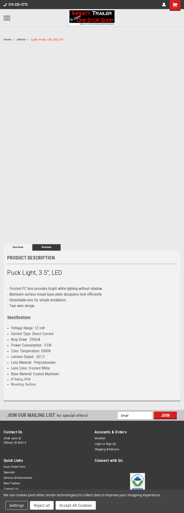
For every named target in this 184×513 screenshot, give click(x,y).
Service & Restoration (18, 478)
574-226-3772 (16, 4)
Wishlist (100, 438)
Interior (21, 39)
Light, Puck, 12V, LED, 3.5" (47, 39)
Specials (9, 472)
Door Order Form (14, 467)
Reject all (42, 505)
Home (8, 39)
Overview (17, 247)
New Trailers (12, 483)
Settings (16, 505)
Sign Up (111, 444)
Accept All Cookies (75, 505)
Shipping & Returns (107, 449)
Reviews (47, 247)
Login (98, 444)
